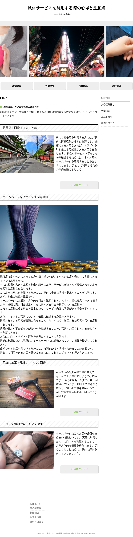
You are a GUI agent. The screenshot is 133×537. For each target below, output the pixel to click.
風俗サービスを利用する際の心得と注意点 (66, 8)
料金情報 (49, 86)
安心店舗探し (108, 104)
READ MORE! (79, 184)
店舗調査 (16, 86)
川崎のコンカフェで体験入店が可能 (21, 107)
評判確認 (116, 86)
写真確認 (83, 86)
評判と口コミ (108, 123)
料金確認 (105, 111)
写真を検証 (106, 117)
